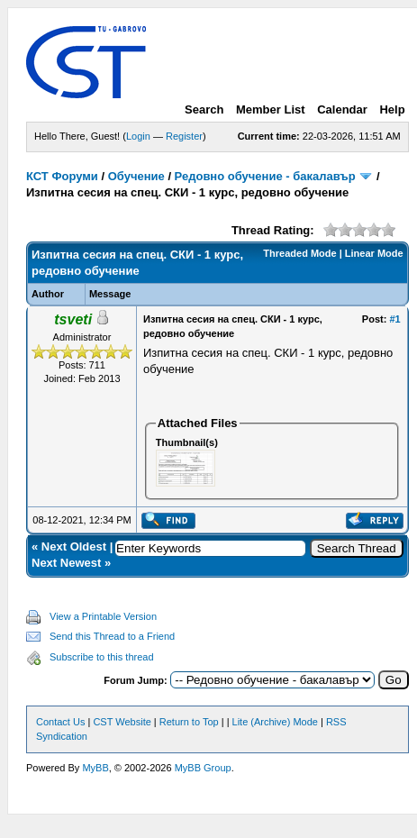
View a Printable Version (103, 616)
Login (138, 136)
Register (184, 136)
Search (204, 109)
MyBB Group (203, 767)
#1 (394, 319)
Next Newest (66, 562)
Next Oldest (73, 546)
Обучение (136, 176)
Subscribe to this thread (102, 656)
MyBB (95, 767)
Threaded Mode (299, 253)
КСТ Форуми (62, 176)
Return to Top (189, 721)
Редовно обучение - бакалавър (265, 176)
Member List (270, 109)
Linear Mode (374, 253)
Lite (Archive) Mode (275, 721)
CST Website (121, 721)
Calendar (342, 109)
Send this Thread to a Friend (112, 636)
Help (391, 109)
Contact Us (60, 721)
